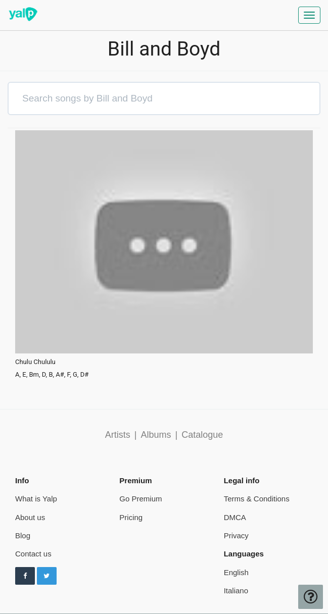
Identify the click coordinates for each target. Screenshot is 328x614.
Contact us (33, 553)
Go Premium (140, 498)
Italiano (236, 590)
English (236, 572)
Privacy (236, 535)
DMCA (235, 517)
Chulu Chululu (35, 362)
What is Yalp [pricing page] (36, 498)
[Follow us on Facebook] (25, 576)
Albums (155, 435)
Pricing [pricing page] (131, 517)
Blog (22, 535)
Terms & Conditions (257, 498)
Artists (117, 435)
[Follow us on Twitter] (47, 576)
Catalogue (202, 435)
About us (30, 517)
